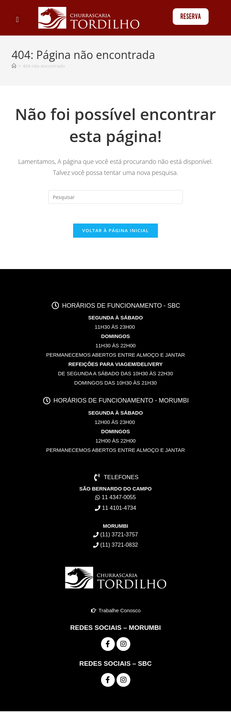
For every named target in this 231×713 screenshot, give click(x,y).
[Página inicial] (14, 66)
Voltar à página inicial (115, 232)
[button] (17, 19)
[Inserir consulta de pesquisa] (115, 197)
